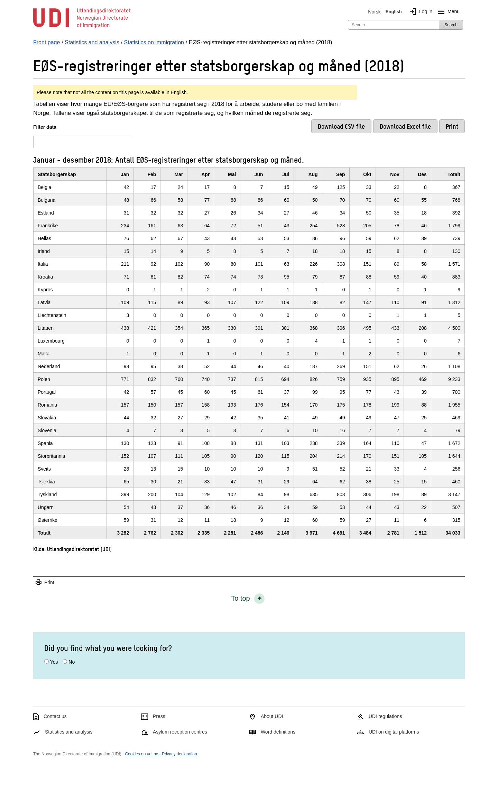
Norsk (374, 12)
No (71, 662)
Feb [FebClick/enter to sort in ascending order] (151, 174)
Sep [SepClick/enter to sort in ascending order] (340, 174)
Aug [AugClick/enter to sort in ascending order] (312, 174)
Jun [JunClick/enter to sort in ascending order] (259, 174)
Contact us (55, 716)
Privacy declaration (179, 754)
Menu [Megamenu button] (447, 12)
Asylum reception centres (180, 732)
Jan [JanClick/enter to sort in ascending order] (125, 174)
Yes (54, 662)
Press (159, 716)
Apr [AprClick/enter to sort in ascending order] (205, 174)
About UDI (272, 716)
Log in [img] (419, 12)
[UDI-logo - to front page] (82, 27)
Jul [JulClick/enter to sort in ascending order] (285, 174)
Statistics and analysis (69, 732)
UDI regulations (385, 716)
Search (451, 24)
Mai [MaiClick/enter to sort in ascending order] (232, 174)
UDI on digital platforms (394, 732)
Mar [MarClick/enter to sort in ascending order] (178, 174)
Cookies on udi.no (141, 754)
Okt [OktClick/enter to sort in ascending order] (367, 174)
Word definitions (278, 732)
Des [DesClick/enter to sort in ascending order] (422, 174)
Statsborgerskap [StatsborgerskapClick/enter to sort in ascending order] (57, 174)
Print (44, 583)
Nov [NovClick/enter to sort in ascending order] (394, 174)
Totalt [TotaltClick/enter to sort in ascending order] (454, 174)
